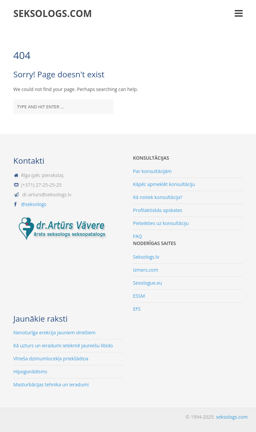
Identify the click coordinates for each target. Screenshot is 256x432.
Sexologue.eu (147, 283)
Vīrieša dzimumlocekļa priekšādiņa (50, 358)
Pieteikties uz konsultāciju (161, 223)
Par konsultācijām (152, 171)
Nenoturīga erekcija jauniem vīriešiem (54, 332)
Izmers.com (145, 270)
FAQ (137, 236)
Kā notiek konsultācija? (157, 197)
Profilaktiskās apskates (157, 210)
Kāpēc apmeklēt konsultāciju (164, 184)
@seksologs (33, 204)
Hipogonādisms (30, 371)
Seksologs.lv (146, 257)
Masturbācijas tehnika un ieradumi (51, 384)
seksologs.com (52, 13)
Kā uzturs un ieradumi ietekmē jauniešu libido (63, 345)
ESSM (139, 296)
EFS (137, 309)
